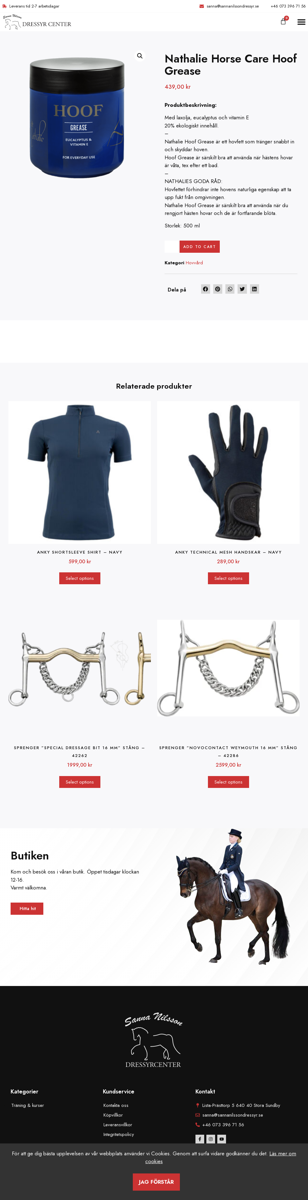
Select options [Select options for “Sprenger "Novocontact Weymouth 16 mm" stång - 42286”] (228, 782)
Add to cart (202, 247)
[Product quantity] (172, 247)
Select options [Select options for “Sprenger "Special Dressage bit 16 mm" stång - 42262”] (80, 782)
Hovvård (194, 263)
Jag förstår (156, 1182)
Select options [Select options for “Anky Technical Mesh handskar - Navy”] (228, 579)
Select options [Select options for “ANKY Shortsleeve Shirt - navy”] (80, 579)
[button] (301, 21)
